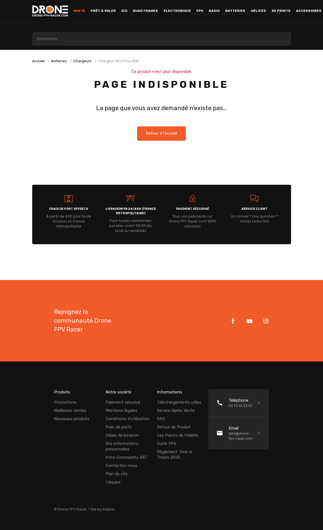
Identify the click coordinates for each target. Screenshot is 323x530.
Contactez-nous (121, 465)
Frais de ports (118, 427)
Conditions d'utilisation (127, 418)
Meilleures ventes (70, 410)
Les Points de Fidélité (177, 435)
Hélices (258, 11)
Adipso (108, 509)
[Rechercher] (161, 39)
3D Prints (281, 11)
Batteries (235, 11)
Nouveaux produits (71, 418)
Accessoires (308, 11)
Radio (214, 11)
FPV (199, 11)
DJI (124, 11)
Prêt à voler (103, 11)
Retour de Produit (174, 427)
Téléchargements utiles (179, 402)
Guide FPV (167, 443)
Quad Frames (145, 11)
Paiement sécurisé (122, 402)
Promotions (65, 402)
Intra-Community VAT (126, 457)
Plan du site (116, 473)
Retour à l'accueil (161, 133)
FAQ (161, 418)
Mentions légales (121, 410)
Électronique (177, 11)
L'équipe (113, 482)
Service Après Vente (176, 410)
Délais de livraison (122, 435)
